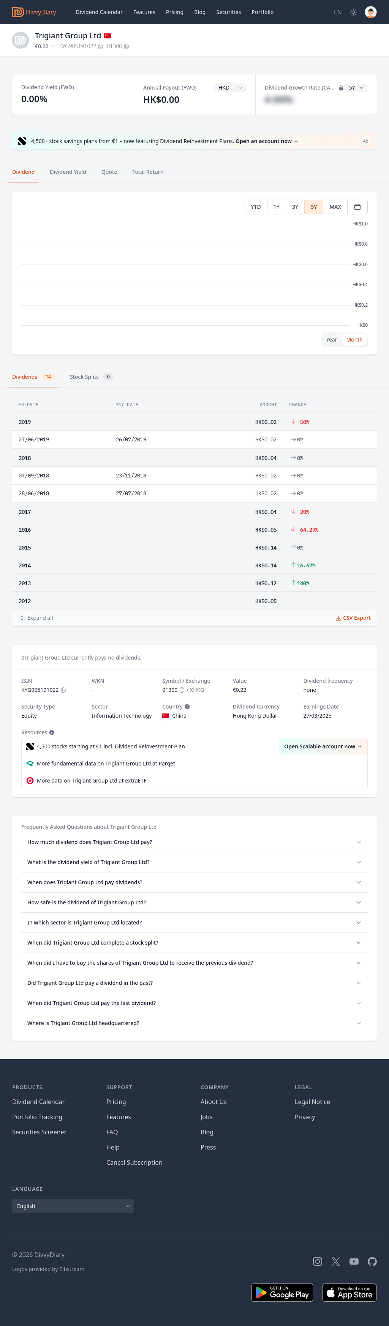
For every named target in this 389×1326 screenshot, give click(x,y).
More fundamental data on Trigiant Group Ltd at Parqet (106, 763)
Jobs (207, 1117)
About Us (214, 1102)
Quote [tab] (109, 171)
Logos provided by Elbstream (48, 1268)
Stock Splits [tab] (92, 377)
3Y (295, 206)
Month (354, 339)
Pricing (174, 12)
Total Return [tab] (148, 171)
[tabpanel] (194, 273)
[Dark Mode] (353, 12)
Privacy (305, 1117)
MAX (335, 206)
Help (113, 1147)
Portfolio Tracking (37, 1117)
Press (208, 1147)
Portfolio (263, 12)
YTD (256, 206)
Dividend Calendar (99, 12)
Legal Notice (312, 1102)
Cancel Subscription (134, 1162)
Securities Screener (39, 1132)
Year (331, 339)
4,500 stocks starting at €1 (111, 746)
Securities (228, 12)
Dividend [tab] (23, 171)
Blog (207, 1132)
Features (144, 12)
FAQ (112, 1132)
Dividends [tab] (33, 377)
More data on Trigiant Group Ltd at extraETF (91, 780)
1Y (277, 206)
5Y (314, 206)
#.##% (279, 99)
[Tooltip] (186, 707)
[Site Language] (338, 12)
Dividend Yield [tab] (68, 171)
